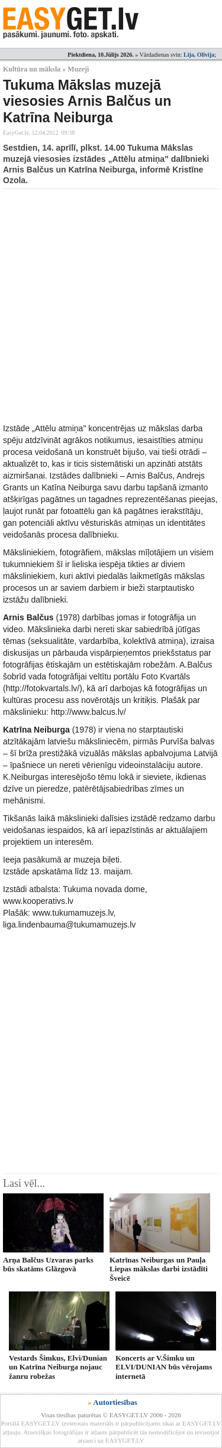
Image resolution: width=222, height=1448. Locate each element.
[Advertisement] (111, 305)
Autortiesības (115, 1402)
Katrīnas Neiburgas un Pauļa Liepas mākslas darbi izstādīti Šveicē (159, 1269)
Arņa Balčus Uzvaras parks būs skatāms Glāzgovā (48, 1264)
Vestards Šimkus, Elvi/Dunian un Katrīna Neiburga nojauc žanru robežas (58, 1367)
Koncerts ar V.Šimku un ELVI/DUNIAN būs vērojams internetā (163, 1367)
